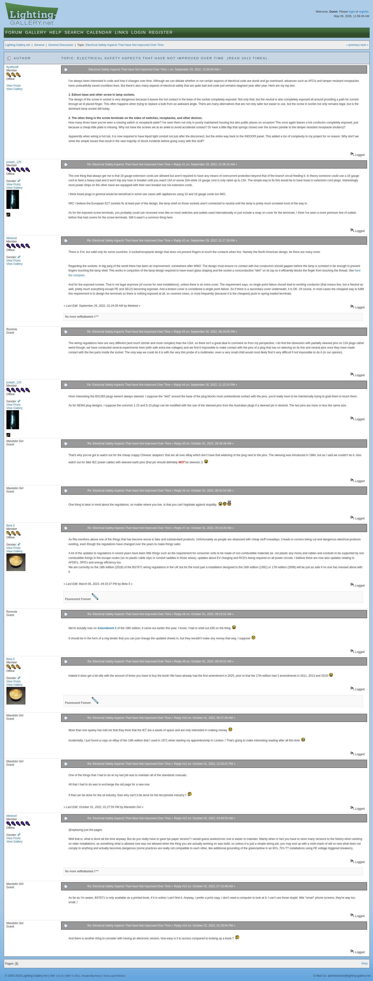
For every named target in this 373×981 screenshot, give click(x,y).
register (363, 11)
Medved (11, 238)
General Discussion (60, 45)
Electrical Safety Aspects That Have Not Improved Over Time (125, 45)
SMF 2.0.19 (56, 975)
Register (161, 32)
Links (121, 32)
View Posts (13, 85)
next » (364, 45)
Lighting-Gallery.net (17, 45)
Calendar (99, 32)
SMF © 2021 (72, 975)
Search (74, 32)
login (352, 11)
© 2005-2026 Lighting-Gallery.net (26, 975)
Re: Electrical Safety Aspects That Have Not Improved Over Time (128, 164)
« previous (353, 45)
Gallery (36, 32)
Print (365, 963)
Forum (13, 32)
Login (138, 32)
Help (55, 32)
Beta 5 (10, 525)
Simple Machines (91, 975)
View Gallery (14, 89)
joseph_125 (13, 162)
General (39, 45)
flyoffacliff (12, 67)
